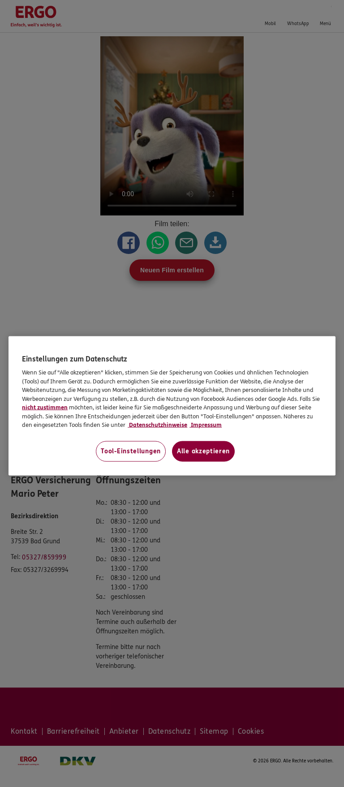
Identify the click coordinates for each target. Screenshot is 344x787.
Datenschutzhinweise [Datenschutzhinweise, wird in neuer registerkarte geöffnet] (157, 425)
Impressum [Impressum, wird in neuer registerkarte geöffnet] (205, 425)
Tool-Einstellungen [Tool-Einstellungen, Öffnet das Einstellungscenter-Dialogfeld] (131, 451)
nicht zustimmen (45, 407)
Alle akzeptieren (203, 451)
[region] (172, 405)
